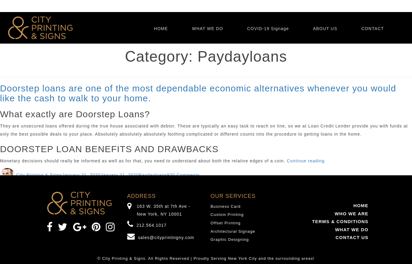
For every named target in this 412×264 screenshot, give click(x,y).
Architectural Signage (233, 231)
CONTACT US (352, 237)
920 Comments (183, 175)
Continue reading (306, 160)
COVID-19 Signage (268, 28)
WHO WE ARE (351, 213)
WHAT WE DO (207, 28)
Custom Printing (227, 214)
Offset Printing (226, 223)
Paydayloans (153, 175)
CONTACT (372, 28)
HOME (161, 28)
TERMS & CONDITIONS (340, 221)
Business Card (226, 206)
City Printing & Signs (39, 175)
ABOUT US (325, 28)
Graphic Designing (230, 239)
